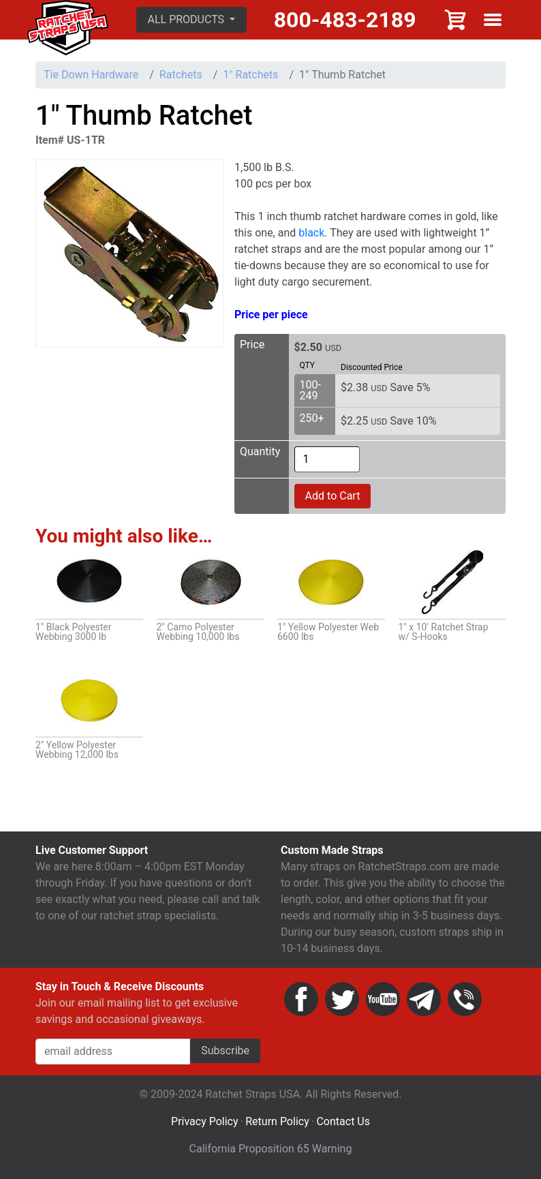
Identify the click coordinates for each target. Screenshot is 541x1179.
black (311, 232)
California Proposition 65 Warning (270, 1148)
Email (423, 999)
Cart (456, 20)
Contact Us (343, 1121)
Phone (464, 999)
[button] (191, 20)
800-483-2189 (345, 20)
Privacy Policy (204, 1121)
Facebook (301, 999)
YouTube (382, 999)
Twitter (342, 999)
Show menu (493, 20)
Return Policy (277, 1121)
